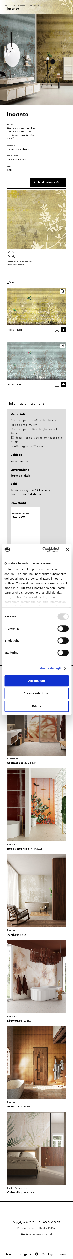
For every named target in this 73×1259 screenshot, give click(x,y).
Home (6, 5)
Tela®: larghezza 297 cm (27, 446)
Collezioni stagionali (16, 5)
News (63, 1254)
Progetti (25, 1254)
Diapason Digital (42, 1233)
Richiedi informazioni (48, 182)
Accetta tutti (36, 680)
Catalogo (48, 1254)
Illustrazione (19, 494)
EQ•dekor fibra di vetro (21, 135)
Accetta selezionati (36, 693)
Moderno (35, 494)
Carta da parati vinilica (21, 128)
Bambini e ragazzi (22, 490)
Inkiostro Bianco (16, 159)
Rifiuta (36, 706)
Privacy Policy (25, 1228)
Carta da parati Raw (19, 131)
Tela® (10, 138)
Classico (42, 490)
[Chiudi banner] (67, 549)
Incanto (40, 5)
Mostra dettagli (50, 668)
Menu (10, 1254)
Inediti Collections (30, 5)
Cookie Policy (47, 1228)
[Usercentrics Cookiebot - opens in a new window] (44, 549)
